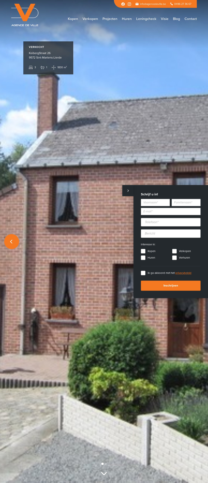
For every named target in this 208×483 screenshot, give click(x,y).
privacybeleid (183, 273)
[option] (104, 241)
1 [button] (102, 463)
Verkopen (185, 251)
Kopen (151, 251)
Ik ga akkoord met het (169, 273)
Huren (151, 257)
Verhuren (184, 257)
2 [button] (105, 464)
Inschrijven (170, 285)
